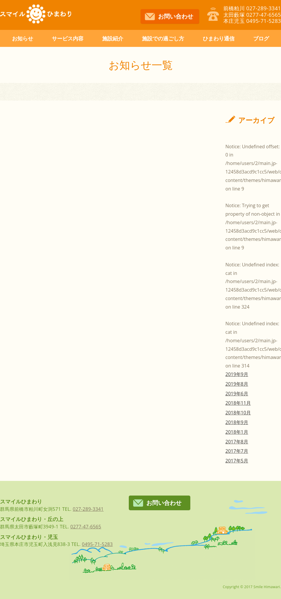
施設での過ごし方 (163, 38)
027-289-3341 (88, 509)
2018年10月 (238, 412)
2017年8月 (236, 441)
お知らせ (22, 38)
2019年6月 (236, 393)
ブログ (261, 38)
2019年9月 (236, 374)
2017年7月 (236, 451)
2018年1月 (236, 432)
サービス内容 (67, 38)
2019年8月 (236, 384)
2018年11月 (238, 403)
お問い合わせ (175, 16)
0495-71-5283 (97, 544)
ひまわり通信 (218, 38)
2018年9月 (236, 422)
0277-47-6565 (85, 526)
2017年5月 (236, 460)
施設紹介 (112, 38)
